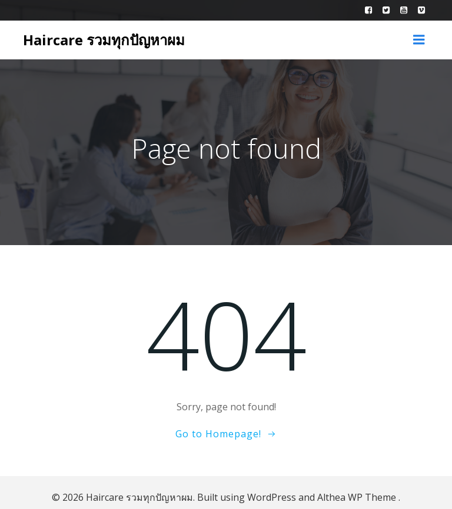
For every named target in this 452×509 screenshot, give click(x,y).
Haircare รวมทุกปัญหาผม (101, 36)
